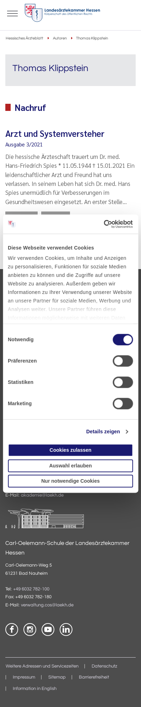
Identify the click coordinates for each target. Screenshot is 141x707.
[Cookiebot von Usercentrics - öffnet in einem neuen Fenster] (102, 224)
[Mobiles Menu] (12, 13)
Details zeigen (103, 432)
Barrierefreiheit (94, 677)
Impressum (24, 677)
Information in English (34, 688)
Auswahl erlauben (70, 465)
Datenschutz (104, 666)
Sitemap (57, 677)
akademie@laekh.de (42, 495)
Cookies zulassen (71, 450)
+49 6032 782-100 (31, 589)
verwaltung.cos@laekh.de (47, 605)
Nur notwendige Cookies (70, 481)
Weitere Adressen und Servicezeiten (42, 666)
